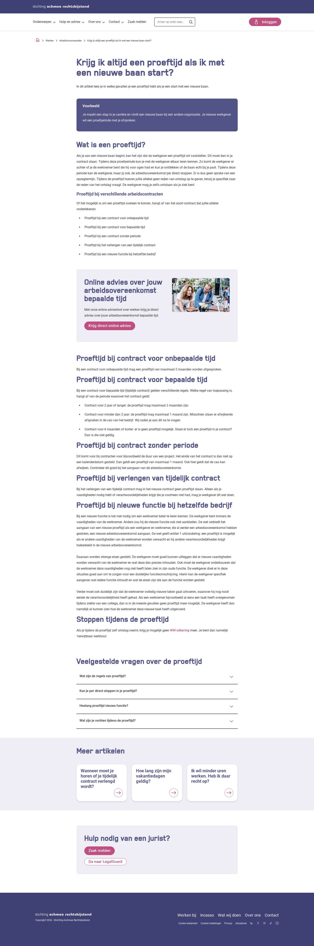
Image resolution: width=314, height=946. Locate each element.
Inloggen (265, 22)
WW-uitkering (179, 630)
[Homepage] (37, 41)
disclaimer (241, 923)
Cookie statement (187, 923)
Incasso (207, 915)
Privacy (228, 923)
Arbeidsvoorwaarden (70, 40)
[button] (189, 22)
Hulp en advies (71, 22)
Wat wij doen (229, 915)
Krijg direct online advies (110, 326)
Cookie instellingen (211, 923)
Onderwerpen (44, 22)
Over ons (96, 22)
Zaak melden (137, 22)
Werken (50, 40)
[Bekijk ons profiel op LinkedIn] (251, 923)
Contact (116, 22)
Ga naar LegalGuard (105, 861)
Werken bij (186, 915)
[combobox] (175, 22)
